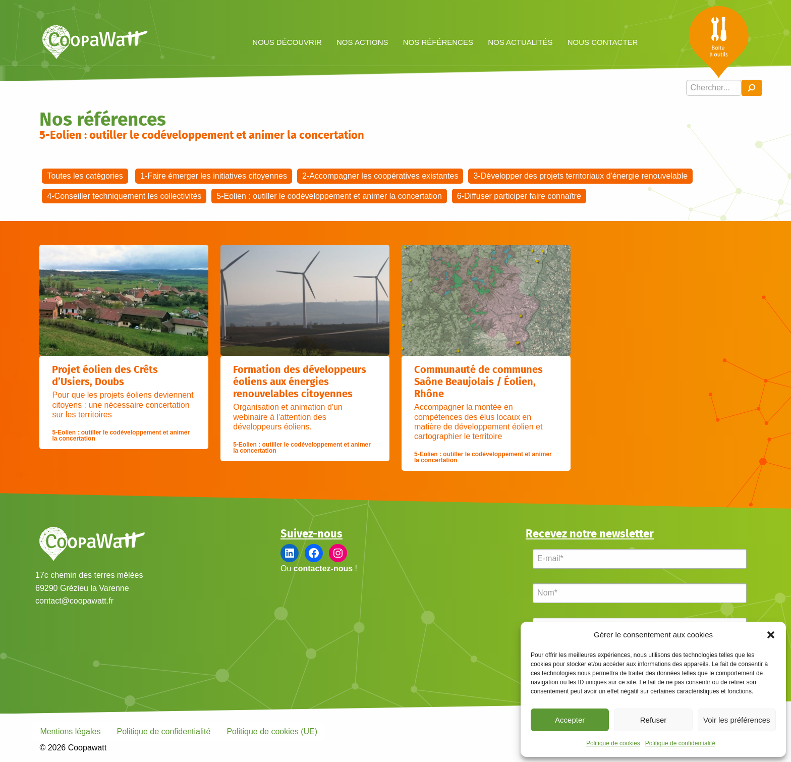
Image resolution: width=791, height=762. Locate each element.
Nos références (438, 42)
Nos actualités (520, 42)
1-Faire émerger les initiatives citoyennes (213, 176)
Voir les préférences (736, 720)
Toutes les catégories (85, 176)
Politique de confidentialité (680, 743)
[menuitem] (287, 41)
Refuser (653, 720)
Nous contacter (603, 42)
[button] (771, 635)
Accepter (570, 720)
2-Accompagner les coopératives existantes (380, 176)
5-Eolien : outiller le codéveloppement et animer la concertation (328, 196)
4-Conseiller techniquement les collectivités (124, 196)
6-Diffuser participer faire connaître (519, 196)
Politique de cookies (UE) (272, 731)
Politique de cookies (613, 743)
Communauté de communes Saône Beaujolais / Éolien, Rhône (478, 382)
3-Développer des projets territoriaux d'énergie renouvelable (580, 176)
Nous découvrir (287, 42)
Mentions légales (70, 731)
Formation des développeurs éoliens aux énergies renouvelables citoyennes (299, 382)
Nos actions (362, 42)
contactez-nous (323, 568)
